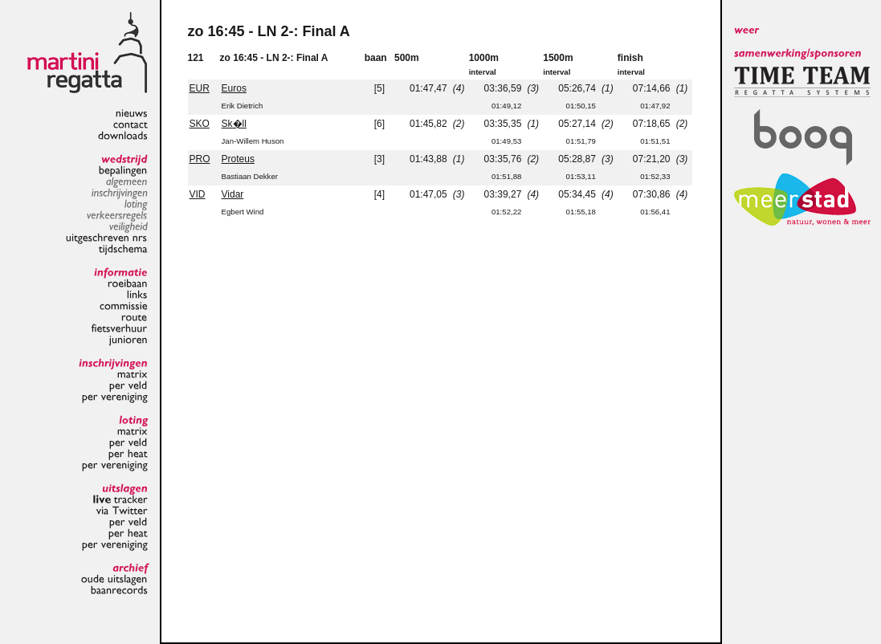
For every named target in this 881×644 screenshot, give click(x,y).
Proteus (238, 159)
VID (198, 194)
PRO (200, 159)
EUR (200, 88)
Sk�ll (234, 123)
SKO (200, 123)
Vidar (233, 194)
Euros (234, 88)
